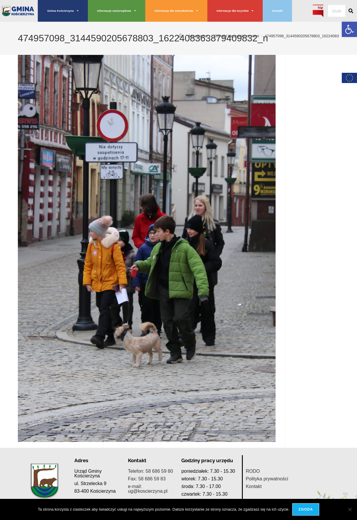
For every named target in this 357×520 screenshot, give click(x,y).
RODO (253, 471)
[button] (349, 29)
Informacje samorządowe (116, 10)
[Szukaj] (351, 11)
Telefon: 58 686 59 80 (150, 471)
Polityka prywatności (267, 478)
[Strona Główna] (180, 36)
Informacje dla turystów (235, 10)
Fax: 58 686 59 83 (147, 478)
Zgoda (305, 509)
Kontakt (277, 10)
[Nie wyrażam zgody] (350, 509)
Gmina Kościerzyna (62, 10)
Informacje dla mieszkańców (176, 10)
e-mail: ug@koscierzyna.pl (148, 489)
